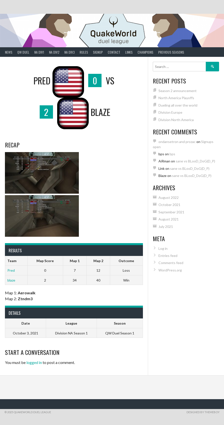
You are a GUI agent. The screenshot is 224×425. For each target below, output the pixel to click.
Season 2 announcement (177, 91)
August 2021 (168, 219)
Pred (11, 270)
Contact (114, 52)
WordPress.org (170, 270)
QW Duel (23, 52)
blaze (11, 280)
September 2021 (171, 212)
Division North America (176, 120)
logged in (34, 362)
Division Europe (170, 112)
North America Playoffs (176, 98)
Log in (163, 248)
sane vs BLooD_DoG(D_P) (195, 161)
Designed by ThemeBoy (203, 412)
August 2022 (168, 197)
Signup (98, 52)
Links (129, 52)
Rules (84, 52)
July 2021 (165, 226)
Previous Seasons (171, 52)
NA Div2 (54, 52)
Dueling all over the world (177, 105)
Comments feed (170, 263)
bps (172, 154)
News (8, 52)
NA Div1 (39, 52)
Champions (145, 52)
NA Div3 (69, 52)
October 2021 (169, 205)
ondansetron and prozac (177, 142)
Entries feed (167, 255)
